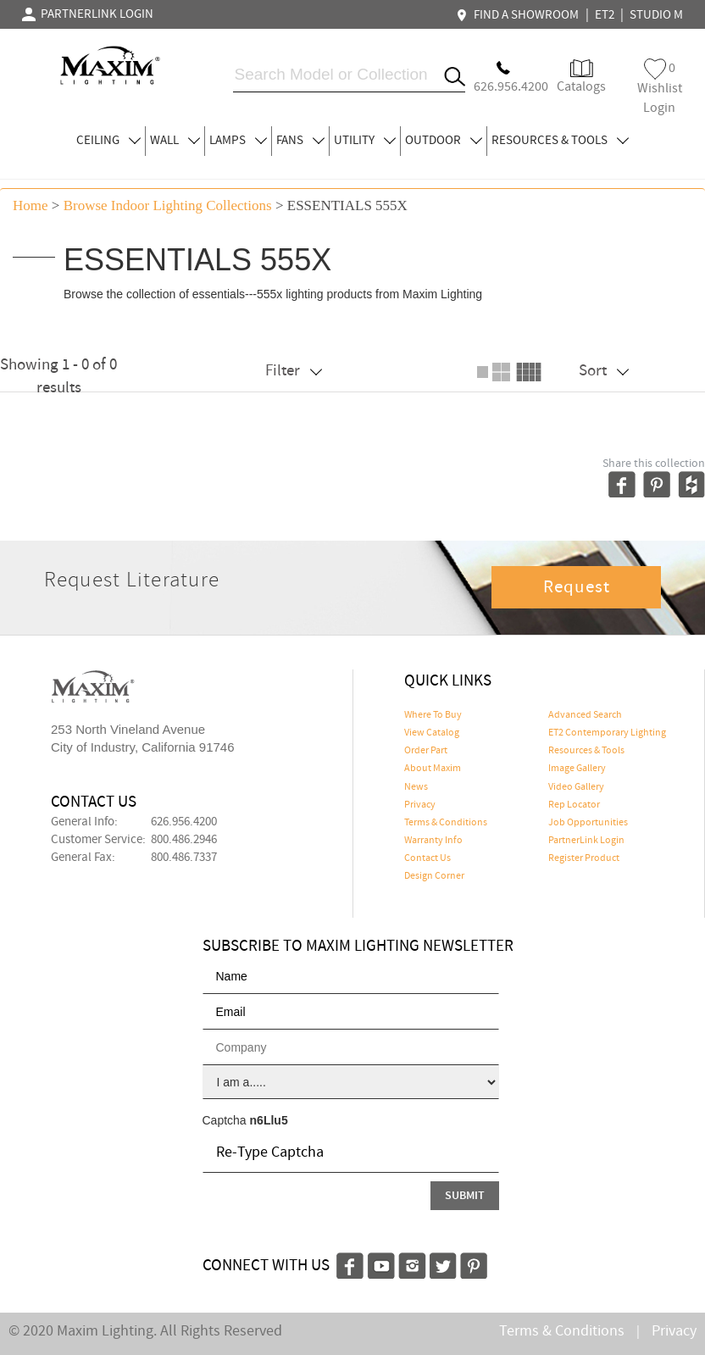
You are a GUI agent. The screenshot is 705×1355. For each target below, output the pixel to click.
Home (30, 205)
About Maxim (432, 768)
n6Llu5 (269, 1120)
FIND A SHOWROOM (519, 15)
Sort (604, 370)
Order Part (425, 751)
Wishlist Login (659, 87)
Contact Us (427, 858)
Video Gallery (576, 787)
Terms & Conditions (445, 823)
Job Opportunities (588, 823)
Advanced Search (585, 715)
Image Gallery (577, 768)
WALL (175, 140)
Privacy (420, 805)
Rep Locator (574, 805)
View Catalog (431, 733)
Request (577, 587)
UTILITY (365, 140)
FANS (300, 140)
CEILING (108, 140)
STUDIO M (656, 15)
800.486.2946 (184, 839)
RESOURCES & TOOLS (560, 140)
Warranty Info (433, 840)
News (416, 787)
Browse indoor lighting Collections (168, 205)
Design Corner (434, 876)
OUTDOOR (443, 140)
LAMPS (238, 140)
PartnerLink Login (586, 840)
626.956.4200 (184, 822)
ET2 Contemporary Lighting (607, 733)
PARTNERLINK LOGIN (87, 14)
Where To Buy (433, 715)
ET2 (604, 15)
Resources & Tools (586, 751)
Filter (293, 370)
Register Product (583, 858)
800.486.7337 (184, 857)
